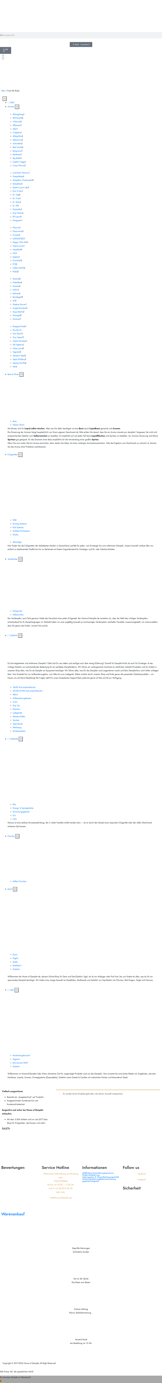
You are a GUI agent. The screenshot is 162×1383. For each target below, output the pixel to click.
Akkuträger (17, 542)
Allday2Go (17, 136)
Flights (15, 958)
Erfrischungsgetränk (21, 811)
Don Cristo (17, 191)
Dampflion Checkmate (22, 180)
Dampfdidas (18, 176)
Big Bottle (17, 158)
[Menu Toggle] (5, 98)
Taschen (16, 720)
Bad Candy (17, 147)
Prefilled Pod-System (21, 531)
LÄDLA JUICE (18, 267)
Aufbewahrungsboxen (22, 698)
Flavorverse (17, 231)
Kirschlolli (17, 260)
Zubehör (16, 969)
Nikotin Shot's (18, 424)
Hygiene (16, 1059)
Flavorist (16, 227)
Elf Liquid (17, 216)
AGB (84, 1173)
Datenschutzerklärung (95, 1173)
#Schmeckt (17, 117)
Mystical (16, 278)
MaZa (15, 271)
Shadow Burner (19, 304)
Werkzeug (17, 727)
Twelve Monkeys (19, 341)
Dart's (15, 954)
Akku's (15, 694)
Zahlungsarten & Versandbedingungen (98, 1177)
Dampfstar (17, 183)
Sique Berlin (18, 311)
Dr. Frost (16, 198)
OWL (15, 289)
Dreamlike (17, 209)
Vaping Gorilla (19, 363)
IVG (14, 253)
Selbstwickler (18, 614)
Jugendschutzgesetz (90, 1181)
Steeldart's (17, 965)
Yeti (14, 366)
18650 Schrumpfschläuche (24, 687)
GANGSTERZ (18, 238)
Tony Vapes (17, 337)
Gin (14, 815)
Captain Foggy (19, 161)
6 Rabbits (17, 132)
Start (3, 90)
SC (14, 300)
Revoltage (17, 297)
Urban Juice (18, 348)
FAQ (117, 1177)
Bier (14, 804)
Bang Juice (17, 150)
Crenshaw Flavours (21, 172)
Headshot (17, 249)
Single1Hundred (20, 308)
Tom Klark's (17, 333)
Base (15, 421)
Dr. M (15, 205)
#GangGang (18, 114)
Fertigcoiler (17, 611)
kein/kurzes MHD (20, 1062)
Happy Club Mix (20, 242)
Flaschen (16, 709)
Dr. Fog (16, 194)
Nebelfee (17, 282)
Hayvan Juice (18, 245)
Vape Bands (18, 723)
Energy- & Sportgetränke (23, 808)
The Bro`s (17, 330)
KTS (14, 264)
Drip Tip (16, 705)
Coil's (15, 701)
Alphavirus (17, 139)
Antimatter (17, 143)
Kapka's (16, 256)
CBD (15, 520)
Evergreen (17, 220)
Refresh (16, 293)
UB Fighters (17, 344)
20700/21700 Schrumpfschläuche (27, 690)
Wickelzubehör (19, 731)
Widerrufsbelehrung (91, 1175)
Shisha (15, 534)
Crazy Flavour (18, 165)
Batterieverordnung (108, 1179)
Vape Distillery (19, 359)
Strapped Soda (19, 326)
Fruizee (16, 235)
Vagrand (16, 351)
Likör (15, 819)
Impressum (109, 1173)
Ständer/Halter (19, 716)
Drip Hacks (17, 213)
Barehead (17, 154)
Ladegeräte (17, 712)
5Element (17, 125)
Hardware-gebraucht (21, 1055)
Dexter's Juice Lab (20, 187)
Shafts (15, 962)
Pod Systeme (18, 527)
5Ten (15, 128)
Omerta (16, 286)
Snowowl (16, 319)
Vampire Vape (19, 355)
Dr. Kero (16, 202)
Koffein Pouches (19, 881)
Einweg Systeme (19, 523)
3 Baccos (16, 121)
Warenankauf (13, 1214)
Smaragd (16, 315)
